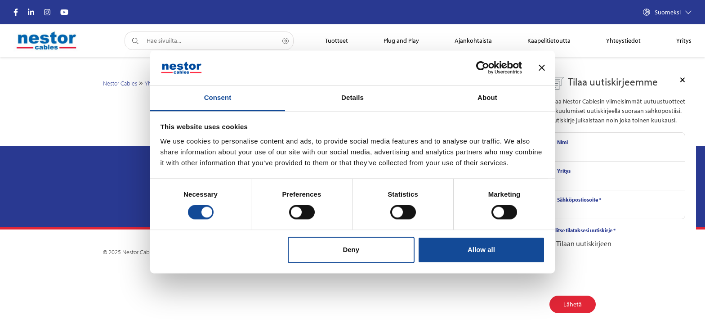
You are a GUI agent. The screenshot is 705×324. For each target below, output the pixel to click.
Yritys (564, 170)
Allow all (481, 249)
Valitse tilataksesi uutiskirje (582, 230)
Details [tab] (352, 97)
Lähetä (572, 304)
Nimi (562, 142)
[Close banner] (542, 68)
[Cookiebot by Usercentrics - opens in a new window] (482, 68)
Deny (351, 249)
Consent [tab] (218, 97)
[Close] (682, 79)
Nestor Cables (120, 83)
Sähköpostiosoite (579, 199)
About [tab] (487, 97)
